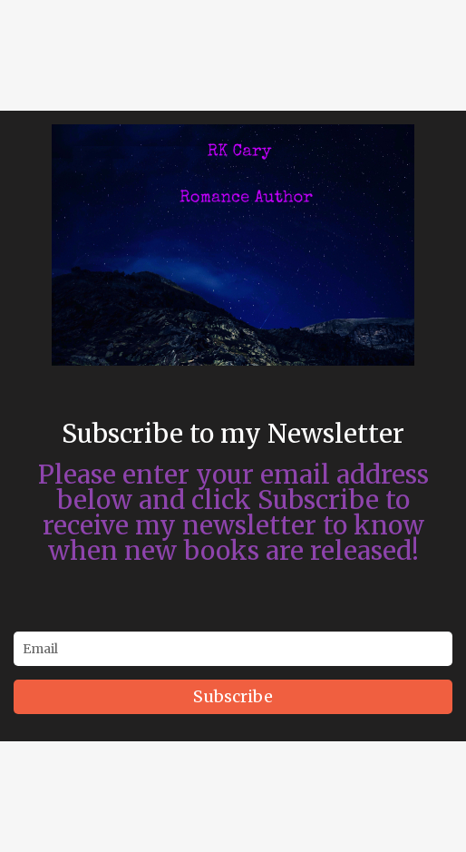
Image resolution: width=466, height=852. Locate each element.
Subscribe (233, 696)
